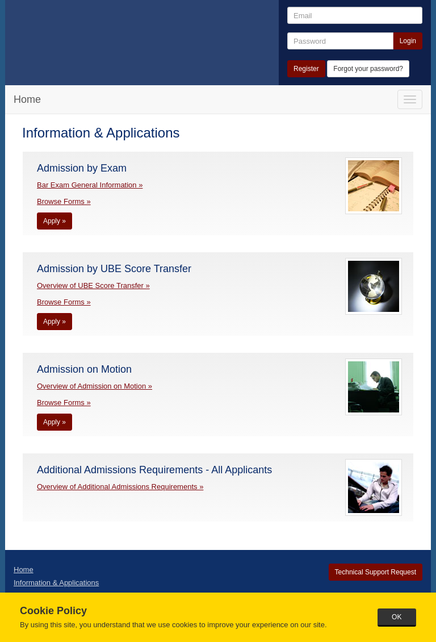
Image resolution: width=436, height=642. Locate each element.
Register (306, 69)
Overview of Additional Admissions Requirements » (120, 486)
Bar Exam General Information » (89, 185)
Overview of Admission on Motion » (94, 386)
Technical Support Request (375, 572)
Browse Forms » (64, 201)
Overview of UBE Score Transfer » (93, 285)
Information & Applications (56, 582)
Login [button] (408, 41)
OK (396, 617)
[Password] (340, 40)
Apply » (54, 221)
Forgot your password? (368, 69)
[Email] (354, 15)
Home (27, 99)
